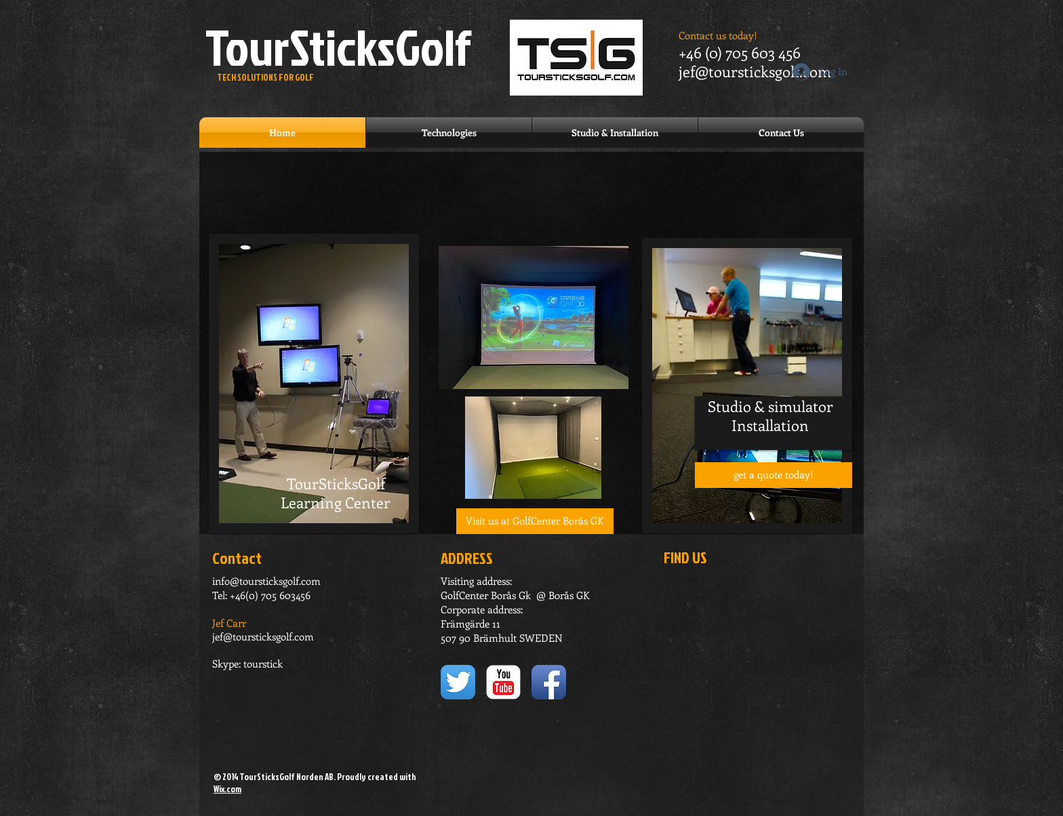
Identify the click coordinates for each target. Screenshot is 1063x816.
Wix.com (227, 789)
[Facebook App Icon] (549, 682)
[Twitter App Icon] (458, 682)
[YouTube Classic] (503, 682)
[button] (535, 521)
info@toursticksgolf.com (266, 581)
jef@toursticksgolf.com (755, 71)
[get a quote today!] (773, 475)
